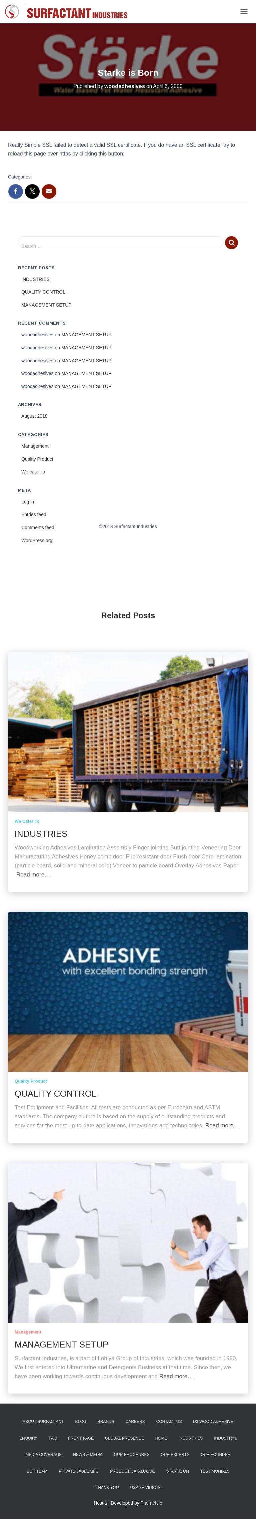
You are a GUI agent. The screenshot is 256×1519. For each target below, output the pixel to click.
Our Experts (175, 1454)
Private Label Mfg (79, 1471)
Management (35, 446)
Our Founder (215, 1454)
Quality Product (37, 459)
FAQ (53, 1438)
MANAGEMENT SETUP (46, 305)
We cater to (33, 471)
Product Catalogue (132, 1471)
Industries (191, 1438)
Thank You (107, 1487)
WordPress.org (36, 540)
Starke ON (177, 1471)
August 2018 (34, 416)
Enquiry (28, 1438)
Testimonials (215, 1471)
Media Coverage (44, 1454)
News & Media (88, 1454)
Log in (27, 501)
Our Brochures (132, 1454)
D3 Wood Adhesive (213, 1421)
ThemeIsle (151, 1503)
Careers (135, 1421)
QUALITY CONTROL (43, 292)
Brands (106, 1421)
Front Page (81, 1438)
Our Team (36, 1471)
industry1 (225, 1438)
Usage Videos (145, 1487)
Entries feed (33, 514)
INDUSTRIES (35, 279)
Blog (80, 1421)
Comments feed (37, 527)
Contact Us (169, 1421)
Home (161, 1438)
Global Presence (124, 1438)
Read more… (33, 874)
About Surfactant (43, 1421)
